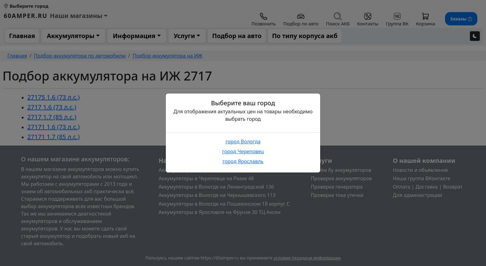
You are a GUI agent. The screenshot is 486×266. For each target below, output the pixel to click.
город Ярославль (243, 161)
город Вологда (242, 141)
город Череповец (243, 151)
